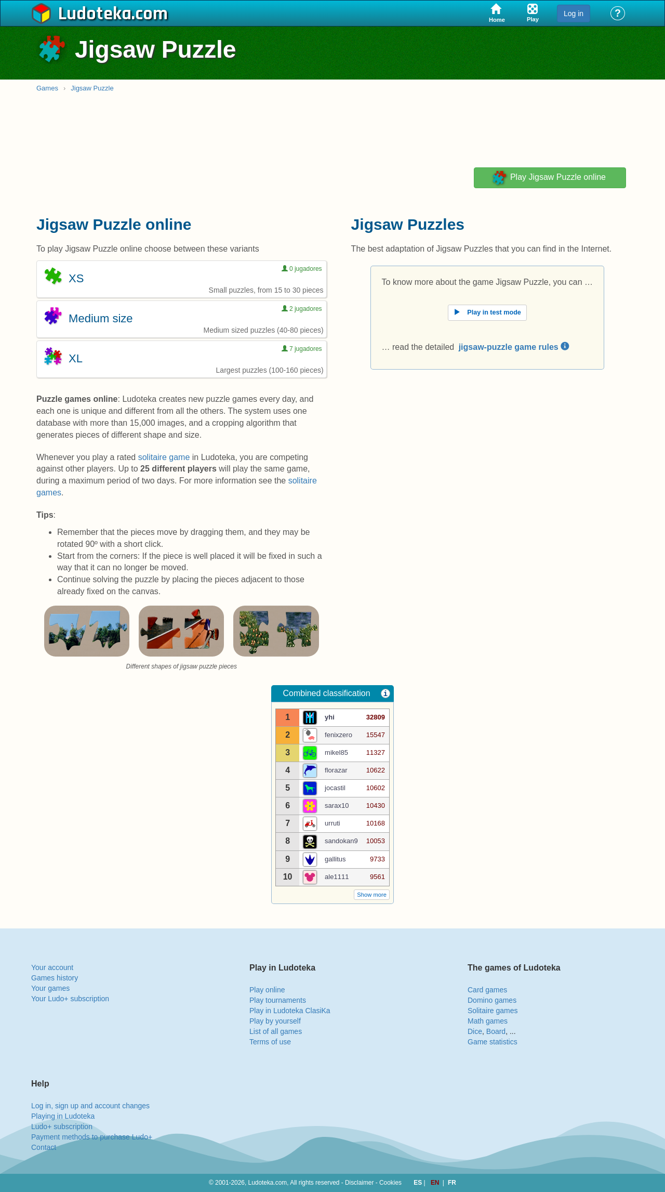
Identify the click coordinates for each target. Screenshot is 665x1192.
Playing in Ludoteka (63, 1116)
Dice (475, 1031)
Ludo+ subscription (61, 1126)
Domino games (492, 1000)
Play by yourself (275, 1021)
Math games (488, 1021)
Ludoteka (94, 14)
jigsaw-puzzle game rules (514, 347)
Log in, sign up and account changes (90, 1106)
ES (418, 1182)
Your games (50, 988)
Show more (372, 895)
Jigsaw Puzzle (92, 88)
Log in (573, 13)
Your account (52, 967)
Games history (54, 978)
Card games (487, 990)
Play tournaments (277, 1000)
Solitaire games (493, 1010)
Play (548, 177)
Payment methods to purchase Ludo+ (91, 1137)
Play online (267, 990)
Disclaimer (359, 1182)
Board (496, 1031)
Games (47, 88)
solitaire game (164, 457)
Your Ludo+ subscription (70, 998)
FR (452, 1182)
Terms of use (270, 1042)
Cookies (390, 1182)
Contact (43, 1147)
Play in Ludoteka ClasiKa (289, 1010)
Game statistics (492, 1042)
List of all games (275, 1031)
